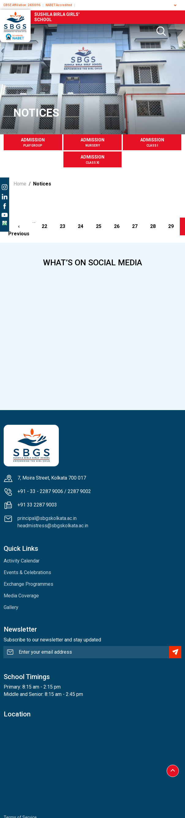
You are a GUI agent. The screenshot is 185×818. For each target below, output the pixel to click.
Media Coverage (21, 596)
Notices (42, 184)
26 (120, 225)
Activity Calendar (22, 561)
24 (83, 225)
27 (138, 225)
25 (102, 225)
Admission (33, 142)
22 (47, 225)
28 (156, 225)
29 (174, 225)
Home (19, 184)
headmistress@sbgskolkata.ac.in (52, 526)
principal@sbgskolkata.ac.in (47, 518)
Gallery (11, 607)
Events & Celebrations (27, 572)
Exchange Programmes (28, 584)
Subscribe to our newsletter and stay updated (52, 640)
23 (65, 225)
